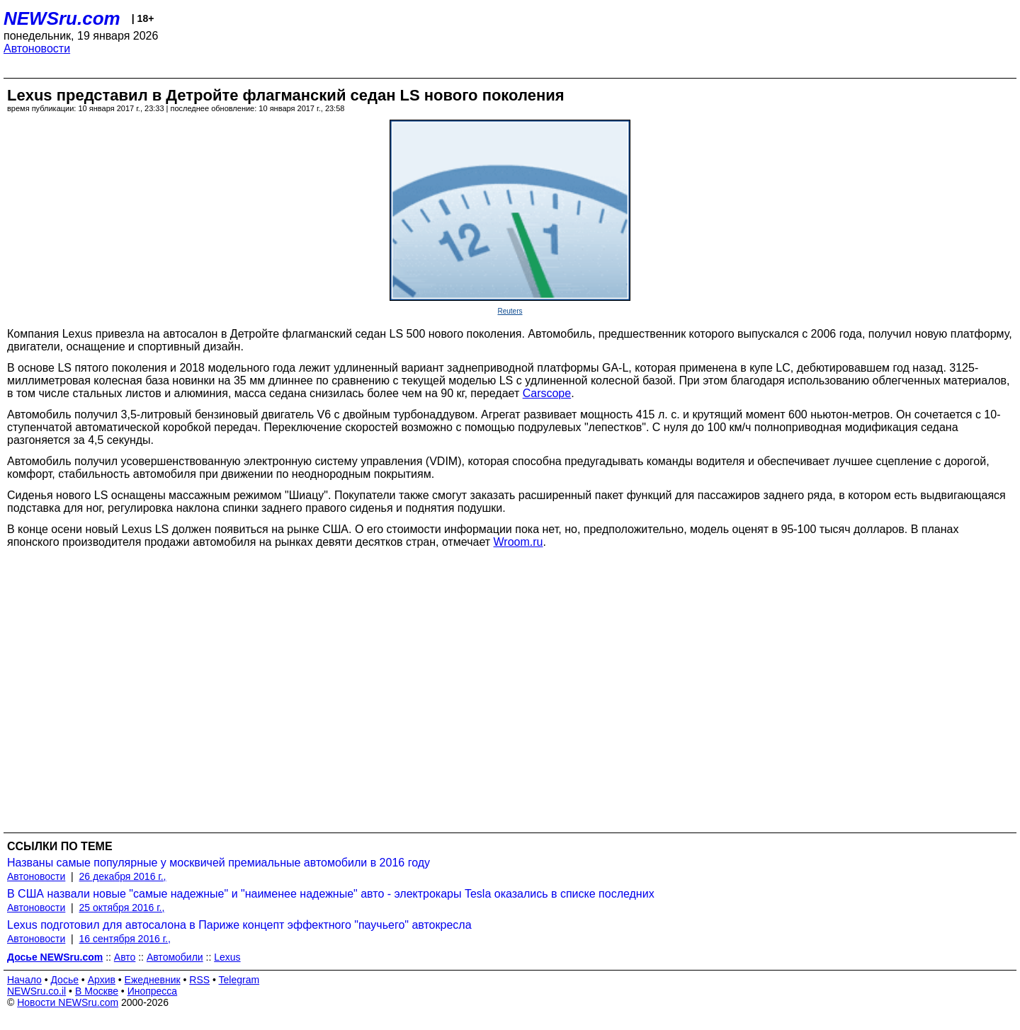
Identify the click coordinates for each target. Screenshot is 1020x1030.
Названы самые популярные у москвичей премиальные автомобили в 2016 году (218, 863)
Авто (125, 957)
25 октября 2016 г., (122, 907)
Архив (101, 979)
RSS (199, 979)
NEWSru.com (62, 18)
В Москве (96, 991)
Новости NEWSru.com (67, 1002)
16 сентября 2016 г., (125, 938)
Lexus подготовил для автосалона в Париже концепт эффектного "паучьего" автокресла (239, 925)
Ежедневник (153, 979)
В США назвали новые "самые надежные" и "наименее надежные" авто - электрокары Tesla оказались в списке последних (330, 894)
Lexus (227, 957)
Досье (64, 979)
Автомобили (175, 957)
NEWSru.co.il (36, 991)
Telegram (239, 979)
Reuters (509, 311)
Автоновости (37, 48)
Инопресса (153, 991)
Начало (24, 979)
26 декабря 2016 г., (122, 876)
